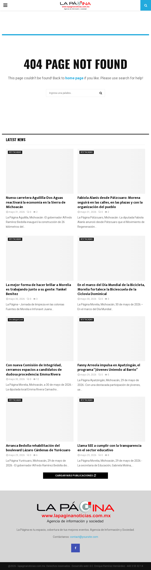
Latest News (15, 139)
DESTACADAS (15, 152)
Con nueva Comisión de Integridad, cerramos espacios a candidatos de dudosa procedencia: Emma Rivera (34, 369)
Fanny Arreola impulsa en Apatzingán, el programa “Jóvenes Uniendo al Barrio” (108, 367)
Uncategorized (16, 320)
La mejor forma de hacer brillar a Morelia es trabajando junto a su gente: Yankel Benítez (38, 289)
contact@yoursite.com (84, 536)
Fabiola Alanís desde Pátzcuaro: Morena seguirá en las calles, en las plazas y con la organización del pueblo (110, 202)
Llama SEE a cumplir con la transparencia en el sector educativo (109, 448)
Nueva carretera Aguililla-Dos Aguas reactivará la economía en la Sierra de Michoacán (35, 202)
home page (74, 78)
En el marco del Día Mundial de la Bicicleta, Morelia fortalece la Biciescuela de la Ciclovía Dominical (111, 289)
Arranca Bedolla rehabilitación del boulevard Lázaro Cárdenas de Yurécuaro (38, 448)
